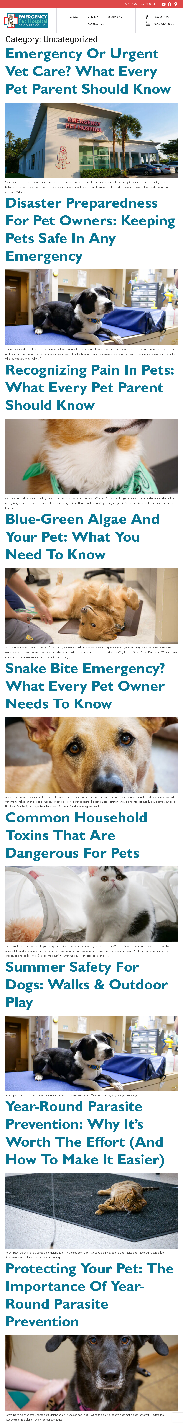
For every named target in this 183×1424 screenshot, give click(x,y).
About (74, 17)
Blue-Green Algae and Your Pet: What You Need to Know (82, 539)
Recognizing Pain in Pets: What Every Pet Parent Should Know (89, 390)
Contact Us (96, 24)
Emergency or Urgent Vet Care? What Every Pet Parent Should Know (88, 73)
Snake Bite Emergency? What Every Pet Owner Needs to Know (85, 688)
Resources (114, 17)
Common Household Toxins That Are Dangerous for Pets (76, 837)
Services (93, 17)
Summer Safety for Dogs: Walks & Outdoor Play (86, 987)
